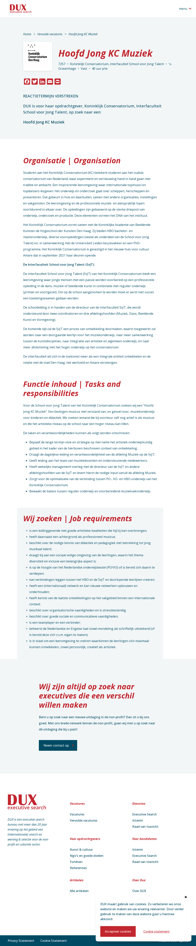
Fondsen (76, 862)
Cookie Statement (53, 941)
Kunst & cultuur (81, 849)
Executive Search (144, 814)
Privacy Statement (21, 941)
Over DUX (139, 891)
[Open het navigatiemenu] (185, 8)
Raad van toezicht (145, 826)
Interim (137, 820)
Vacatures (77, 814)
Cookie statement (156, 931)
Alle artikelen (79, 891)
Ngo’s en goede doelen (86, 856)
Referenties (78, 868)
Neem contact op (56, 745)
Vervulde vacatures (49, 34)
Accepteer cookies (118, 931)
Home (27, 34)
